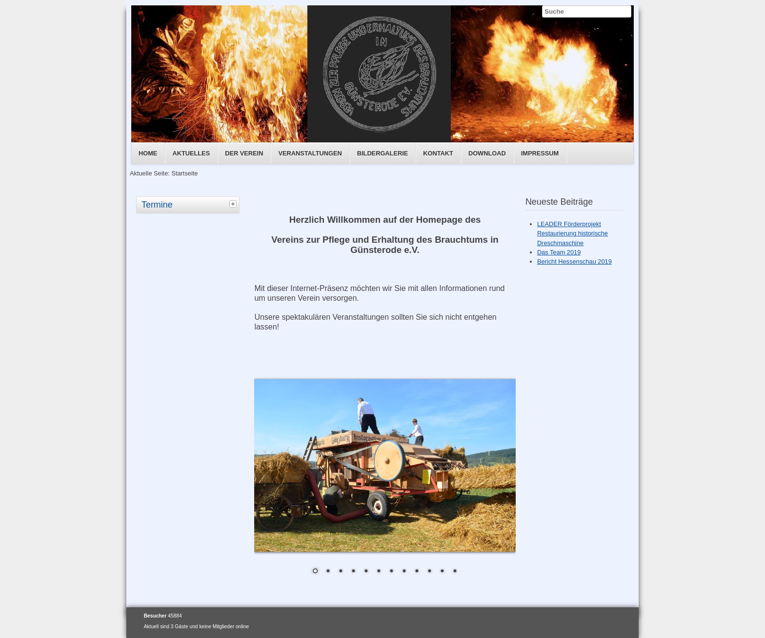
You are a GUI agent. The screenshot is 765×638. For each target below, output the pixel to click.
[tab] (234, 204)
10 (429, 571)
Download (487, 153)
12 (454, 571)
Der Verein (244, 153)
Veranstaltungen (310, 153)
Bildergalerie (382, 153)
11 (442, 571)
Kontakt (438, 153)
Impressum (540, 153)
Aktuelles (191, 153)
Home (148, 153)
